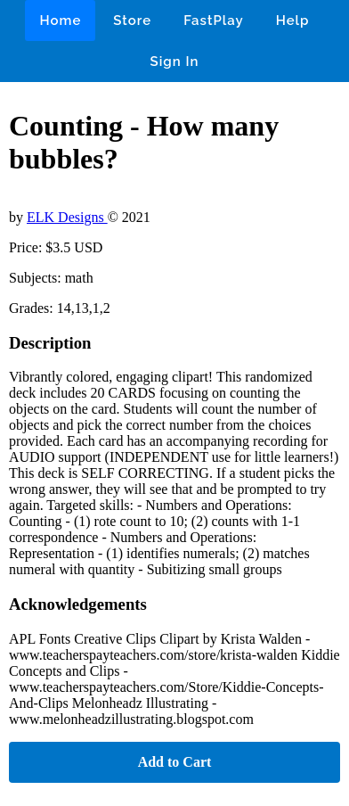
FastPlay (213, 20)
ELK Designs (67, 217)
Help (293, 20)
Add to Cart (175, 761)
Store (132, 20)
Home (60, 20)
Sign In (174, 61)
